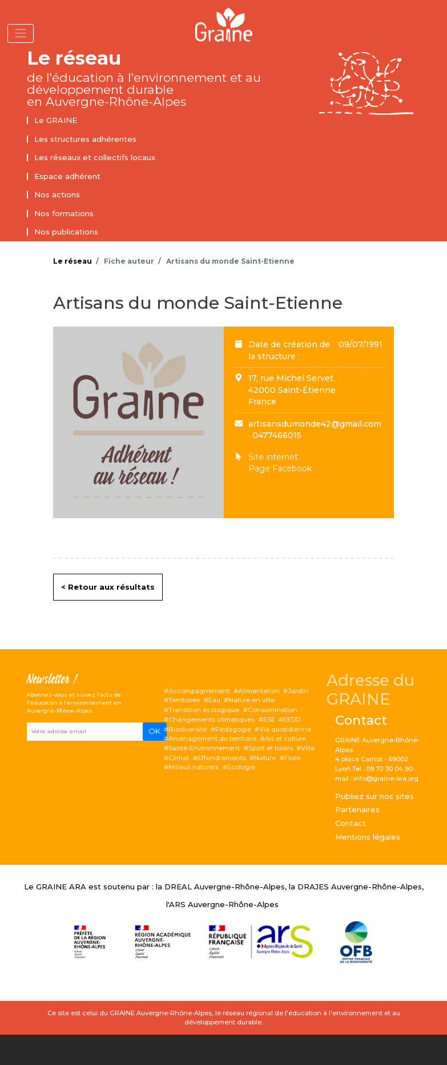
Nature (265, 758)
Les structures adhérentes (85, 139)
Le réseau (74, 58)
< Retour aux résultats (108, 586)
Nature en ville (251, 700)
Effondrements (222, 758)
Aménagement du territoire (212, 738)
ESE (269, 720)
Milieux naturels (193, 767)
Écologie (241, 767)
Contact (350, 823)
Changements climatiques (211, 720)
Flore (292, 758)
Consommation (272, 710)
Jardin (298, 691)
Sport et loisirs (270, 748)
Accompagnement (198, 691)
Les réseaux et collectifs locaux (94, 157)
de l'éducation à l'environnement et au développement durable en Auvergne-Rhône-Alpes (144, 89)
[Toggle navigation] (20, 33)
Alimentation (259, 691)
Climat (178, 758)
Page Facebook (280, 468)
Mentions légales (367, 836)
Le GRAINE (55, 120)
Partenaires (357, 809)
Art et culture (285, 738)
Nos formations (64, 213)
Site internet (273, 457)
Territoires (184, 700)
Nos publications (66, 231)
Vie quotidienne (285, 729)
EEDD (291, 720)
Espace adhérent (67, 176)
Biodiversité (187, 729)
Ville (308, 748)
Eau (214, 700)
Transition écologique (203, 710)
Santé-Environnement (204, 748)
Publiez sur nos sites (374, 796)
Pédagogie (233, 729)
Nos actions (57, 194)
